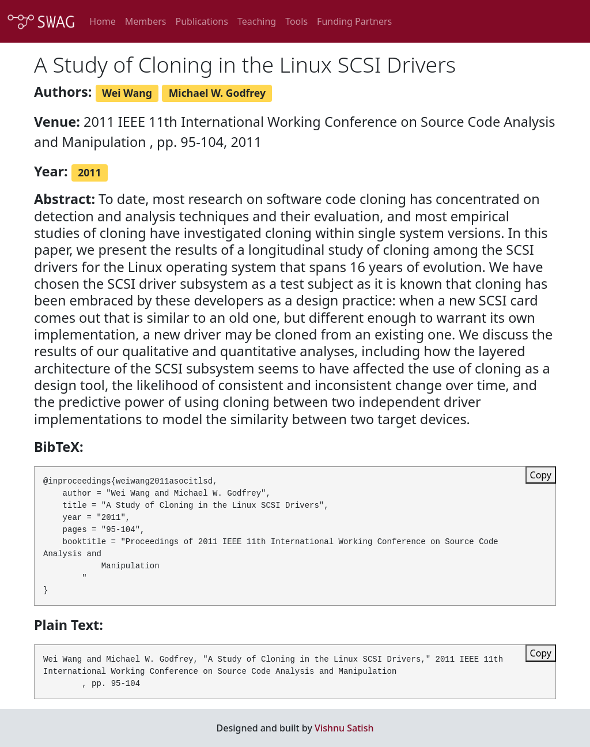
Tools (296, 21)
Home (102, 21)
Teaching (256, 21)
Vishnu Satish (344, 728)
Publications (201, 21)
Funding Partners (354, 21)
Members (146, 21)
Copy (540, 475)
